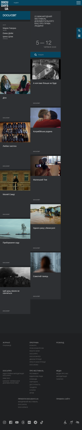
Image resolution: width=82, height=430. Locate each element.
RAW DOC (6, 378)
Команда (33, 379)
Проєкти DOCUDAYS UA (28, 399)
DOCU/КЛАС (33, 365)
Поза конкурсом (36, 348)
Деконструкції (35, 359)
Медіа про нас (62, 373)
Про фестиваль (36, 371)
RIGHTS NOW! (34, 351)
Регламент (34, 373)
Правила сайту (63, 399)
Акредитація (61, 376)
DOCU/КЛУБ (22, 404)
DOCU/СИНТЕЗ (35, 356)
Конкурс (33, 345)
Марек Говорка (9, 28)
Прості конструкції (37, 362)
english (16, 2)
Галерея (59, 379)
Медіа (58, 371)
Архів (31, 393)
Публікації (7, 345)
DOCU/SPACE (23, 407)
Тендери (33, 387)
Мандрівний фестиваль (28, 402)
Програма (33, 343)
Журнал (6, 343)
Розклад (60, 343)
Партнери (33, 382)
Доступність (34, 384)
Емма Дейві (8, 33)
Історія (32, 390)
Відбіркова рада (36, 376)
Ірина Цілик (8, 36)
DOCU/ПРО (33, 354)
